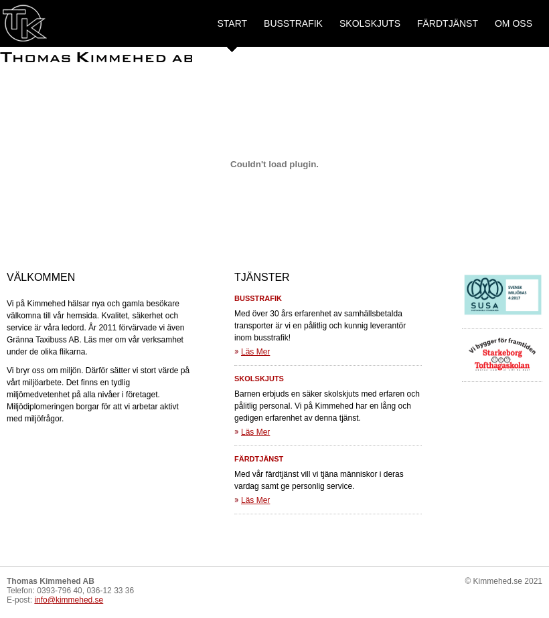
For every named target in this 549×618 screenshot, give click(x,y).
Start (232, 23)
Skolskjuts (369, 23)
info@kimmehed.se (68, 600)
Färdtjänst (447, 23)
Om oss (513, 23)
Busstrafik (293, 23)
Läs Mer (255, 351)
